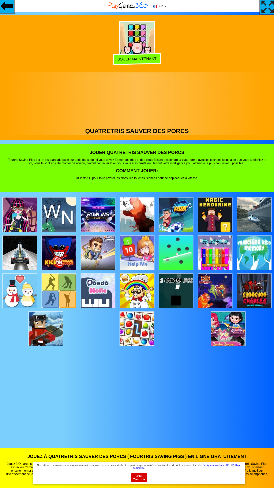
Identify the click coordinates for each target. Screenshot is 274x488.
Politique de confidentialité (216, 465)
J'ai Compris (139, 477)
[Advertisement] (137, 99)
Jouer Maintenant (137, 59)
